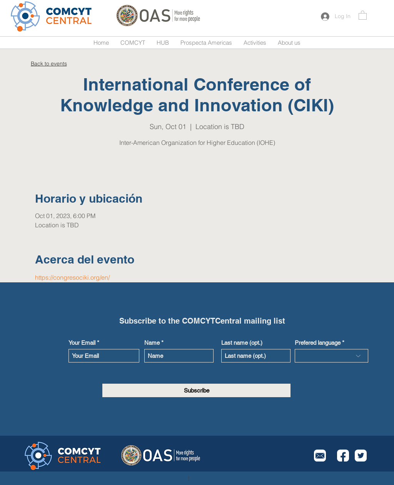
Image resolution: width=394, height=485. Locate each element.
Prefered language (318, 343)
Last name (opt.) (241, 343)
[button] (363, 15)
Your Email (81, 343)
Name (152, 343)
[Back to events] (48, 63)
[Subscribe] (196, 390)
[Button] (51, 16)
